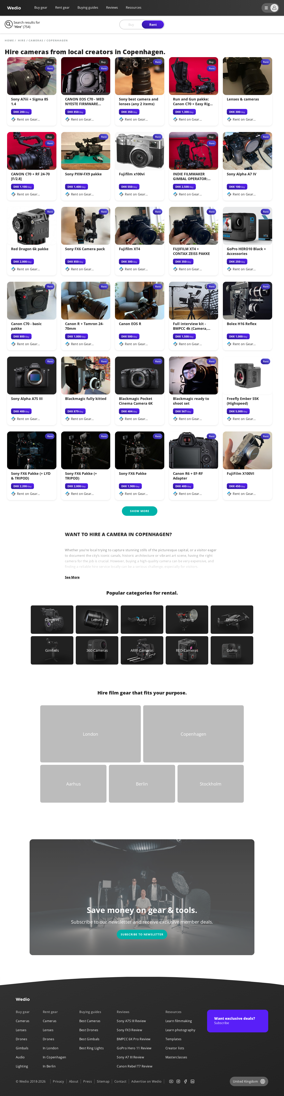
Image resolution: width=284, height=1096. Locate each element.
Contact (120, 1081)
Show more (139, 511)
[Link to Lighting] (187, 619)
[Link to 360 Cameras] (97, 650)
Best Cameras (90, 1021)
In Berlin (49, 1066)
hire (21, 40)
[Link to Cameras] (52, 619)
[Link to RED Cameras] (187, 650)
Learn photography (180, 1030)
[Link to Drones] (232, 619)
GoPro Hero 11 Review (134, 1048)
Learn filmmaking (178, 1021)
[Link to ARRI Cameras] (142, 650)
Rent (153, 24)
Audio (20, 1057)
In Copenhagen (54, 1057)
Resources (173, 1012)
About (73, 1081)
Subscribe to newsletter (142, 934)
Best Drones (88, 1030)
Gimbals (22, 1048)
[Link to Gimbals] (52, 650)
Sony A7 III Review (130, 1057)
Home (9, 40)
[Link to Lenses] (97, 619)
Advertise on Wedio (146, 1081)
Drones (21, 1039)
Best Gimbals (89, 1039)
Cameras (36, 40)
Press (87, 1081)
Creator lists (174, 1048)
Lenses (21, 1030)
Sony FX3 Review (129, 1030)
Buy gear (40, 7)
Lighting (22, 1066)
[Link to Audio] (142, 619)
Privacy (58, 1081)
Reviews (112, 7)
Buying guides (88, 7)
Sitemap (103, 1081)
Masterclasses (176, 1057)
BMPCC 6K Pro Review (133, 1039)
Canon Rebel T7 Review (134, 1066)
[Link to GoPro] (232, 650)
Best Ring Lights (91, 1048)
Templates (173, 1039)
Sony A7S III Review (131, 1021)
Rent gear (62, 7)
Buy (131, 24)
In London (50, 1048)
